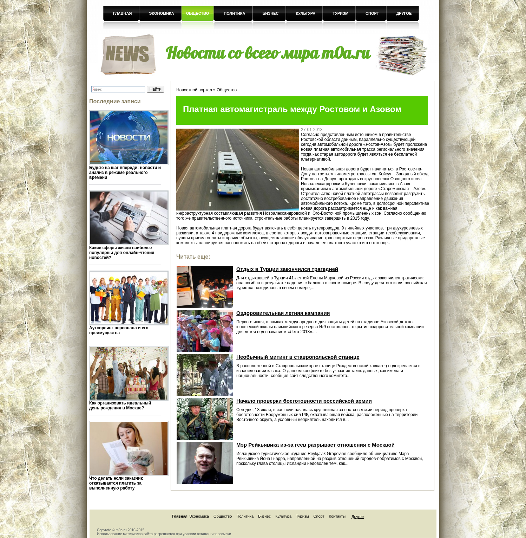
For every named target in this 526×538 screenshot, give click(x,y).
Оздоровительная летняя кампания (283, 313)
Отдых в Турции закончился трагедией (287, 269)
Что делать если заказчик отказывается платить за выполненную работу (116, 483)
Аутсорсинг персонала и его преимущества (119, 330)
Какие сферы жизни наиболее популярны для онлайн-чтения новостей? (121, 252)
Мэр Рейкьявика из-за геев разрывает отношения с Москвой (315, 445)
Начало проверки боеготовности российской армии (304, 401)
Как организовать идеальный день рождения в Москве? (120, 405)
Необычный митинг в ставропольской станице (297, 357)
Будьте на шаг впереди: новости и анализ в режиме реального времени (125, 172)
